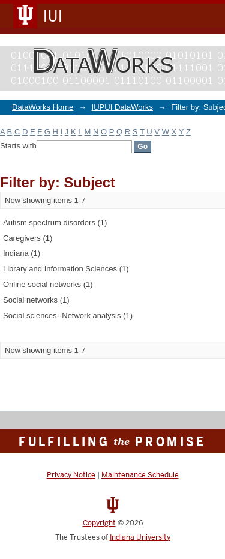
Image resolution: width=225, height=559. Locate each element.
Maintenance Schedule (140, 475)
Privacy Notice (71, 475)
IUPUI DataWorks (122, 107)
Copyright (99, 523)
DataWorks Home (42, 107)
